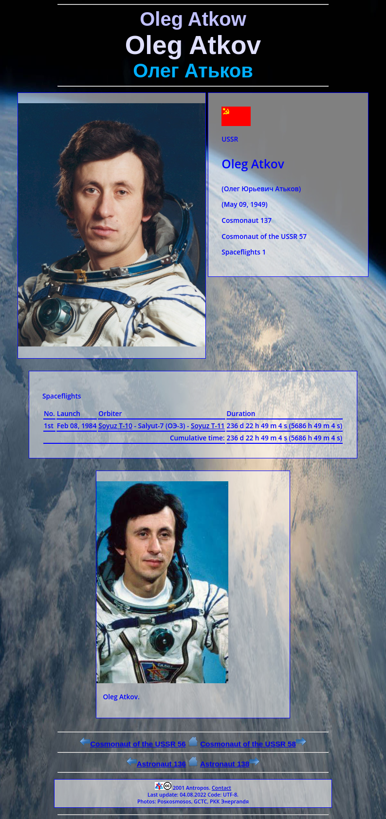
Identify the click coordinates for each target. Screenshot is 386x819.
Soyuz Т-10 (115, 425)
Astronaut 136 (156, 764)
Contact (221, 787)
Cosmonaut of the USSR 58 (253, 744)
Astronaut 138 (229, 764)
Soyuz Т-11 (208, 425)
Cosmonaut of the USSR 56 (133, 744)
